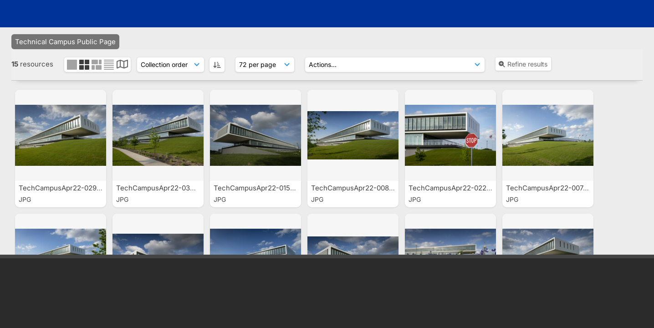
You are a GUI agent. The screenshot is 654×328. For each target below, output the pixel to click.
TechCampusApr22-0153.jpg (261, 188)
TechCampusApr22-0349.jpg (164, 188)
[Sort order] (170, 64)
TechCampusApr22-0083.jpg (359, 188)
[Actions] (395, 64)
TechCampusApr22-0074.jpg (553, 188)
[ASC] (217, 64)
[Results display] (264, 64)
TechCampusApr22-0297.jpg (66, 188)
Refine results (522, 64)
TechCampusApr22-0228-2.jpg (460, 188)
